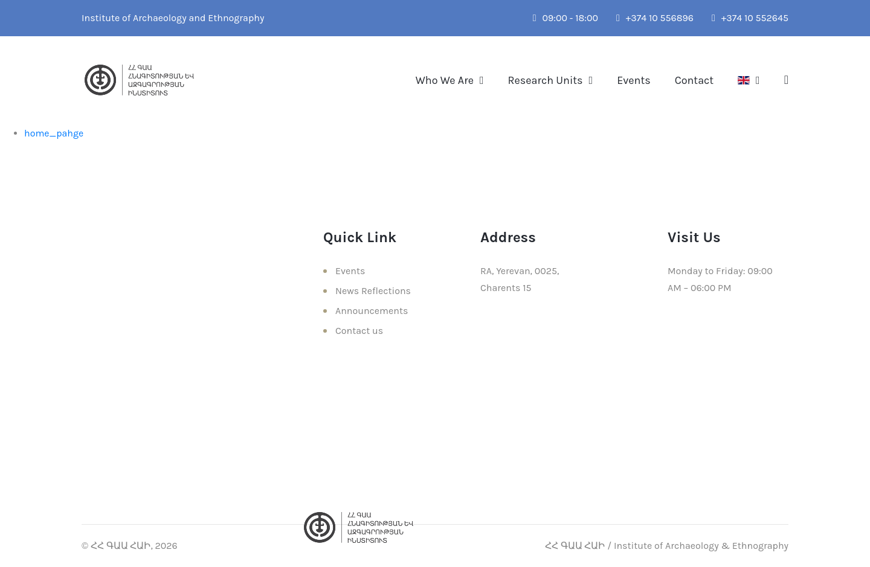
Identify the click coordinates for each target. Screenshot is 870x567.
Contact (694, 80)
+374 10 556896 (655, 18)
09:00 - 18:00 (565, 18)
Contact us (359, 330)
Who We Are (445, 80)
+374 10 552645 (750, 18)
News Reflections (373, 290)
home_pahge (53, 133)
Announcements (371, 310)
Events (634, 80)
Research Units (545, 80)
